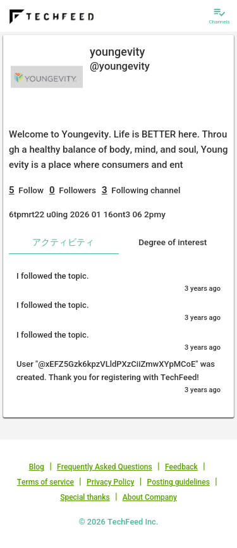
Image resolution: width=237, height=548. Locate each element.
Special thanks (85, 497)
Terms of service (45, 482)
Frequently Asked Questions (104, 466)
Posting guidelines (178, 482)
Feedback (181, 466)
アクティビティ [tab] (63, 242)
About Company (150, 497)
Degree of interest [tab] (172, 242)
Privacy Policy (110, 482)
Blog (36, 466)
